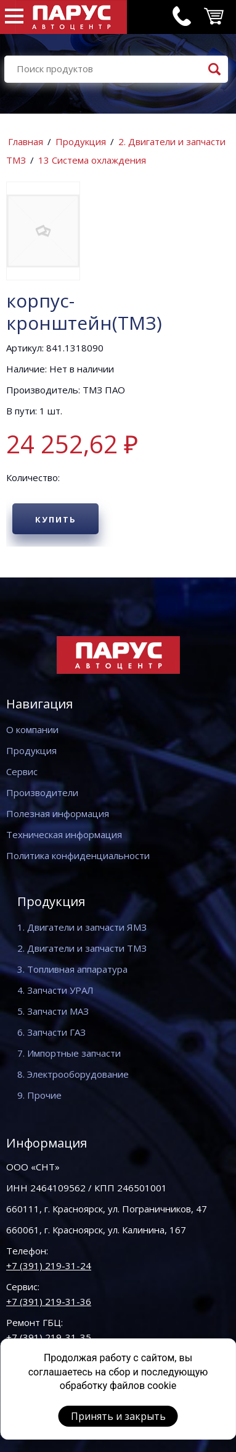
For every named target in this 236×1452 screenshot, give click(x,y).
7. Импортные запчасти (69, 1053)
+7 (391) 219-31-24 (48, 1265)
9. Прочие (39, 1095)
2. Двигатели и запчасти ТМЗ (82, 948)
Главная (25, 141)
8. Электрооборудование (73, 1074)
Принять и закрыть (118, 1416)
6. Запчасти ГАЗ (51, 1032)
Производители (42, 792)
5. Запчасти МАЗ (53, 1011)
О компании (32, 729)
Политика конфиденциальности (78, 855)
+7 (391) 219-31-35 (48, 1337)
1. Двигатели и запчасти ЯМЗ (82, 927)
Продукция (80, 141)
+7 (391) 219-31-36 (48, 1301)
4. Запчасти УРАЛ (55, 990)
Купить (55, 519)
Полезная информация (57, 813)
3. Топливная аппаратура (72, 969)
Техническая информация (64, 834)
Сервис (22, 771)
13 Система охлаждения (92, 160)
